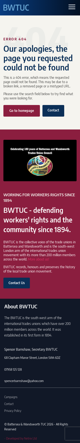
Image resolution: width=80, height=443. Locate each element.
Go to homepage (21, 110)
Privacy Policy (12, 411)
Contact (53, 110)
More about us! (38, 259)
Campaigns (10, 397)
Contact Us (17, 283)
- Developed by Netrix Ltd (20, 438)
